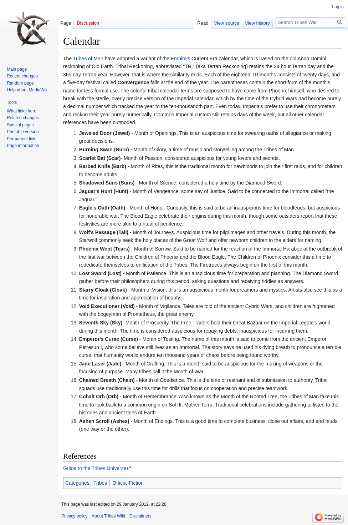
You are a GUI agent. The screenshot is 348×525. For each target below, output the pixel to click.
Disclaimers (140, 516)
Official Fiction (128, 483)
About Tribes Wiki (108, 516)
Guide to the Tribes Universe (94, 468)
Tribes (100, 483)
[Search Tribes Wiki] (310, 22)
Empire (178, 58)
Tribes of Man (88, 58)
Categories (77, 483)
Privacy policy (74, 516)
